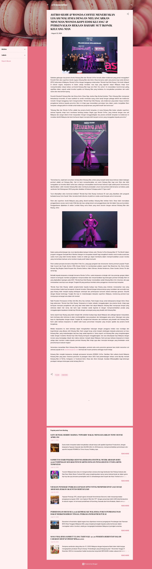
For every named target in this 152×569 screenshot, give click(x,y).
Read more (125, 454)
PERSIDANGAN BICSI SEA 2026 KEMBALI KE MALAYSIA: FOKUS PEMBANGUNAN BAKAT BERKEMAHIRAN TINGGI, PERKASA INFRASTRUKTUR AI (86, 513)
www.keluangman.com (71, 350)
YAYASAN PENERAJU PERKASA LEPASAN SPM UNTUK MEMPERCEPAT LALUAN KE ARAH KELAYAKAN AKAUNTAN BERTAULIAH (86, 488)
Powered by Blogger (90, 564)
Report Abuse (6, 61)
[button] (128, 14)
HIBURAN (65, 375)
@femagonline (59, 4)
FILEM (57, 375)
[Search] (132, 5)
